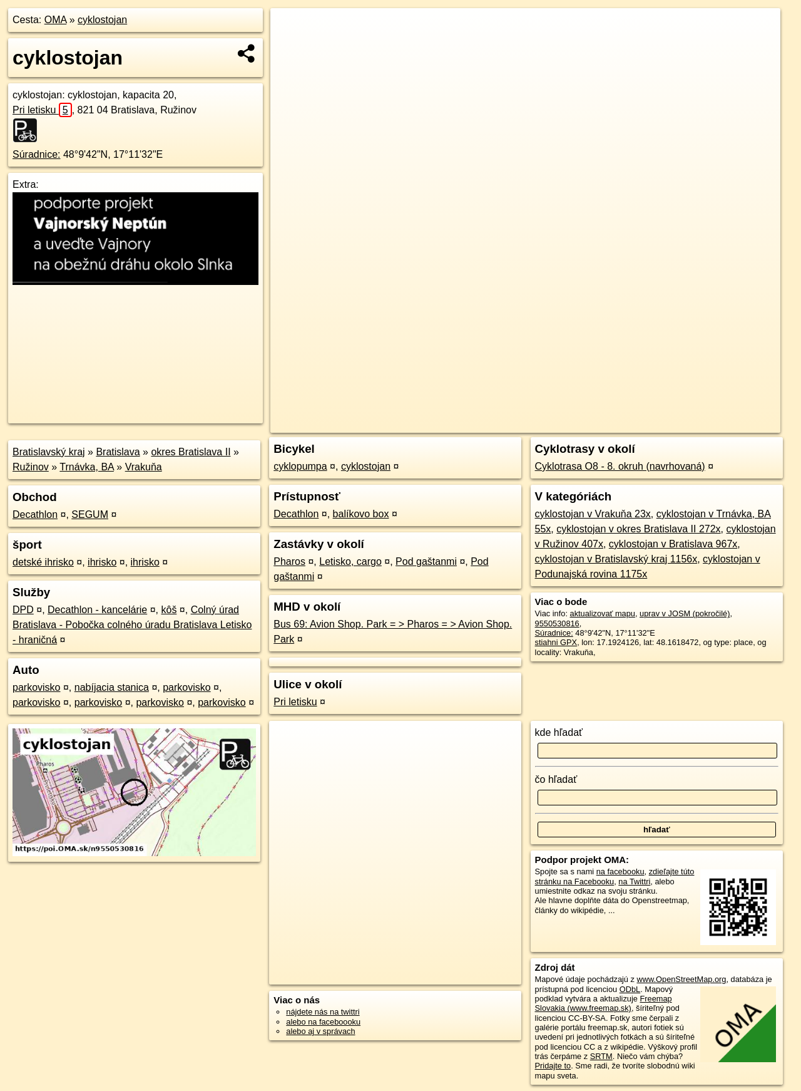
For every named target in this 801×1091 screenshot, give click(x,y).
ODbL (630, 989)
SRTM (601, 1056)
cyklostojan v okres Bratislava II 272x (638, 529)
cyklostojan (102, 19)
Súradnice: (37, 154)
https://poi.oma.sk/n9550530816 (724, 423)
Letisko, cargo (350, 561)
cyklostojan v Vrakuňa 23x (593, 514)
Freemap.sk (629, 423)
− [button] (292, 48)
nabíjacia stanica (111, 687)
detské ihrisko (43, 562)
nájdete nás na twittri (322, 1011)
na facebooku (620, 871)
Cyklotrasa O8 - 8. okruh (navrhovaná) (620, 466)
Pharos (289, 561)
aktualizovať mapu (602, 613)
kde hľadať (559, 732)
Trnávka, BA (86, 467)
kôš (168, 609)
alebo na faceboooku (323, 1021)
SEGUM (89, 514)
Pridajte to (553, 1065)
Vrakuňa (143, 467)
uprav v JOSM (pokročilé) (685, 613)
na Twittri (634, 881)
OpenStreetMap (564, 423)
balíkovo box (361, 514)
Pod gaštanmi (426, 561)
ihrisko (102, 562)
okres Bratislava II (190, 452)
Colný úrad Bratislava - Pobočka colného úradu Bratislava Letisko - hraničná (132, 624)
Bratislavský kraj (49, 452)
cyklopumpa (300, 466)
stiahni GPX (556, 642)
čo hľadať (556, 779)
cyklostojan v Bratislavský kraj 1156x (616, 559)
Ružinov (31, 467)
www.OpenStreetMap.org (681, 979)
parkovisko (36, 687)
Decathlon (35, 514)
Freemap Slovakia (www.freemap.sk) (603, 1003)
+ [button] (292, 29)
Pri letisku (42, 110)
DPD (23, 609)
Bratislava (118, 452)
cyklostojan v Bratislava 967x (673, 544)
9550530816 (557, 623)
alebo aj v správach (320, 1031)
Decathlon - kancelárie (97, 609)
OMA (55, 19)
